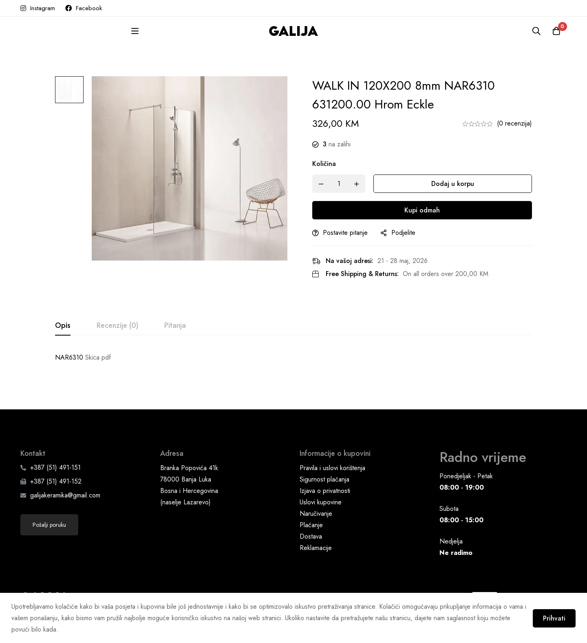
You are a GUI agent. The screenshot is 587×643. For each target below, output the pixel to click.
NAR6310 (69, 357)
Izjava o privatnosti (325, 485)
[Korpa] (556, 31)
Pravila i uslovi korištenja (332, 462)
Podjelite (407, 232)
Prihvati (553, 618)
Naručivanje (316, 508)
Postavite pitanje (349, 232)
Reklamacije (316, 542)
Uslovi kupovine (321, 497)
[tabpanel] (293, 357)
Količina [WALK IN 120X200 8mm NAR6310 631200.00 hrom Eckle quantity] (328, 163)
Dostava (311, 531)
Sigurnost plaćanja (324, 474)
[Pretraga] (535, 31)
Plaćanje (311, 519)
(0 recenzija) (514, 123)
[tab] (63, 326)
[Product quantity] (342, 184)
